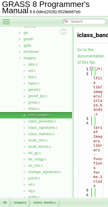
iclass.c (33, 109)
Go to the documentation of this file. (90, 56)
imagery (30, 58)
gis (26, 33)
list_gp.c (34, 153)
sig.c (31, 191)
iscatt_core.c (38, 140)
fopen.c (33, 83)
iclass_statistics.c (41, 134)
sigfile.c (34, 197)
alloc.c (33, 64)
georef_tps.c (37, 96)
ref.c (31, 185)
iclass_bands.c (39, 115)
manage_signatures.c (44, 172)
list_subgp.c (37, 159)
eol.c (31, 71)
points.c (34, 178)
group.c (34, 102)
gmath (28, 39)
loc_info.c (35, 166)
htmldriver (31, 52)
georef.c (34, 90)
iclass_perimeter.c (42, 121)
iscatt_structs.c (39, 147)
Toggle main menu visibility (8, 19)
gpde (27, 45)
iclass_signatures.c (42, 128)
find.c (32, 77)
